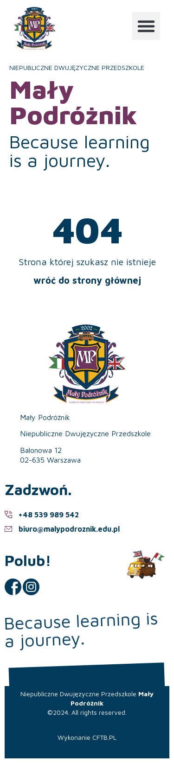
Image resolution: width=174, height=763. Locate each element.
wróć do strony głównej (87, 280)
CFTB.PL (104, 737)
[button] (146, 26)
